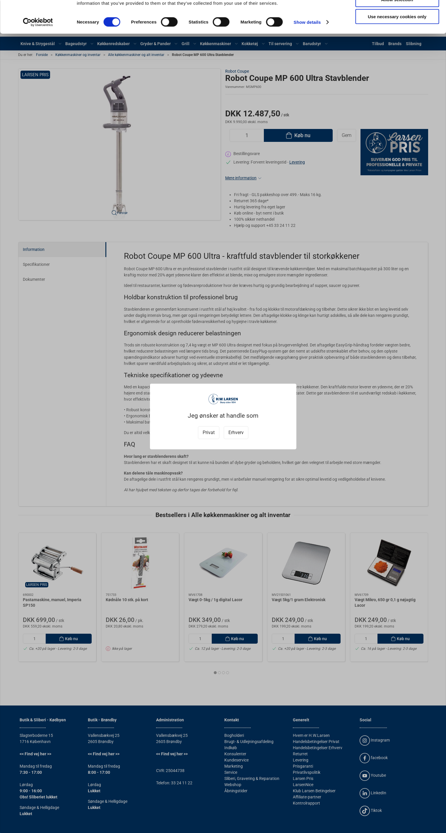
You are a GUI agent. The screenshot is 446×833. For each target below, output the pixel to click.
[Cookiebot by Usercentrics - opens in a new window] (38, 54)
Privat (209, 432)
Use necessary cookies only (397, 48)
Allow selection (397, 31)
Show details (307, 54)
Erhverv (236, 432)
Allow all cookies (397, 14)
